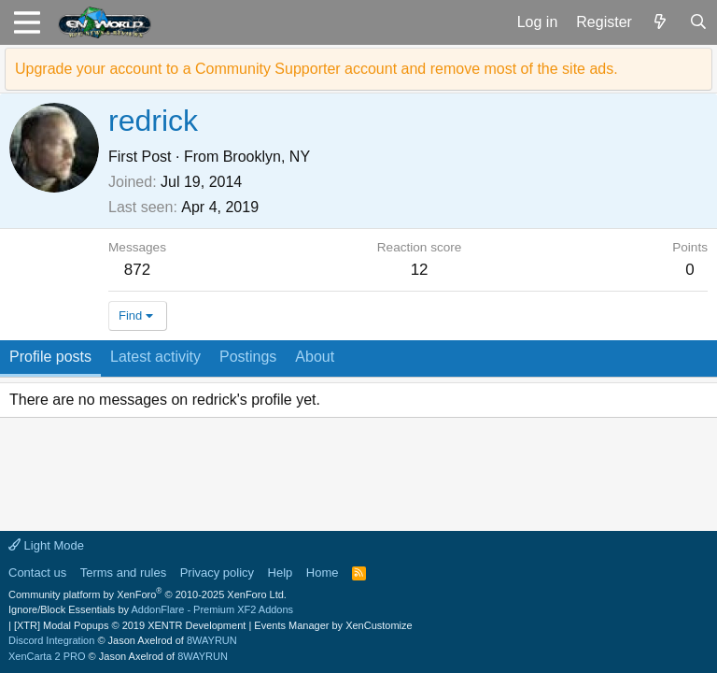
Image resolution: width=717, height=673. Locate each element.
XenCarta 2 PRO (47, 656)
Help (280, 573)
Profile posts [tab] (50, 357)
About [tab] (314, 357)
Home (322, 573)
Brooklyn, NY (266, 157)
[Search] (698, 22)
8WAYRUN (212, 640)
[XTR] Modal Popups (130, 625)
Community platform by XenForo (147, 594)
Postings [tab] (247, 357)
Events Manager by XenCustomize (333, 625)
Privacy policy (217, 573)
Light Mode (46, 545)
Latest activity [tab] (155, 357)
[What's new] (660, 22)
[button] (26, 22)
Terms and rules (123, 573)
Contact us (37, 573)
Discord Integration (51, 640)
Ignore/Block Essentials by (150, 609)
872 (137, 270)
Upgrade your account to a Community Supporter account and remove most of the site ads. (316, 69)
